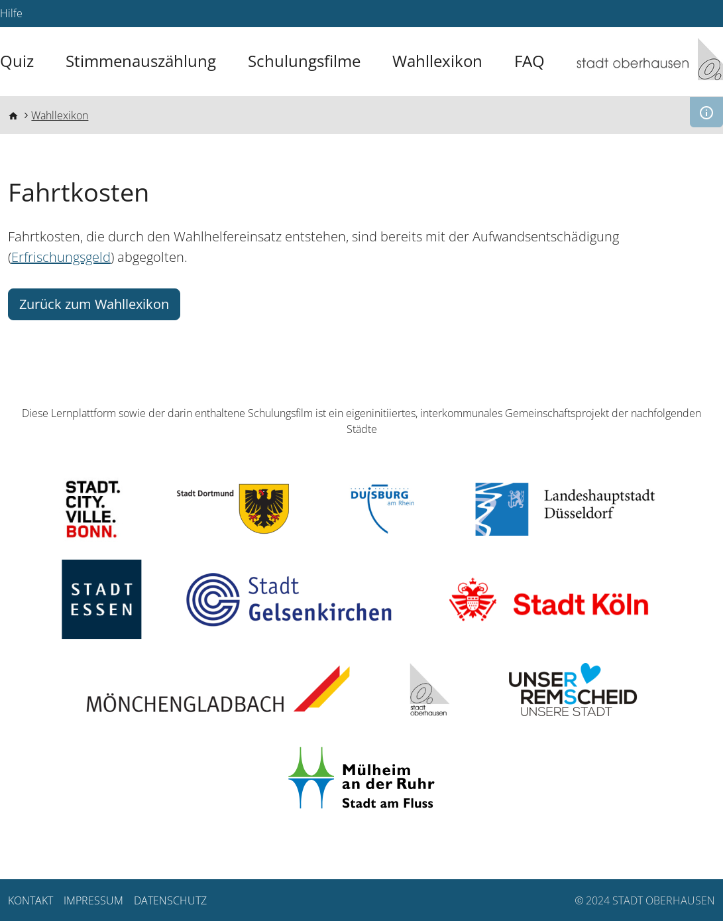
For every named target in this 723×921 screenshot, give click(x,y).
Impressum (93, 900)
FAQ (529, 61)
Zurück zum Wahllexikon (94, 304)
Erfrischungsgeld (61, 257)
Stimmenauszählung (141, 61)
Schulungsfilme (304, 61)
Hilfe (11, 13)
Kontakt (30, 900)
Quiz (17, 61)
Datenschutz (170, 900)
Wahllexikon (437, 61)
